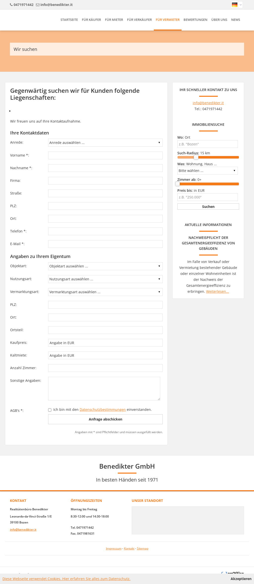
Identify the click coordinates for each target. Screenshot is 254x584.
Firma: (15, 180)
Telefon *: (18, 231)
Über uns (219, 19)
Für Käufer (91, 19)
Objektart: (18, 265)
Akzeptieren (241, 578)
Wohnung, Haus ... (197, 164)
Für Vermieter (168, 19)
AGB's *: (17, 410)
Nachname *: (21, 167)
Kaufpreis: (18, 342)
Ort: (13, 218)
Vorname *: (19, 155)
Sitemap (142, 548)
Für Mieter (114, 19)
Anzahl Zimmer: (23, 367)
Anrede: (16, 142)
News (235, 19)
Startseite (69, 19)
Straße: (16, 193)
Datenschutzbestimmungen (103, 409)
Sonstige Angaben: (25, 380)
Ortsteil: (17, 329)
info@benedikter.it (56, 4)
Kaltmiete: (18, 355)
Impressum (114, 548)
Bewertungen (195, 19)
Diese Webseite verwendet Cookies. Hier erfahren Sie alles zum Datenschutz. (66, 578)
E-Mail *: (17, 243)
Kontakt (129, 548)
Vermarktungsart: (24, 291)
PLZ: (13, 205)
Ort (183, 137)
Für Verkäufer (139, 19)
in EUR (191, 190)
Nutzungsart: (21, 278)
